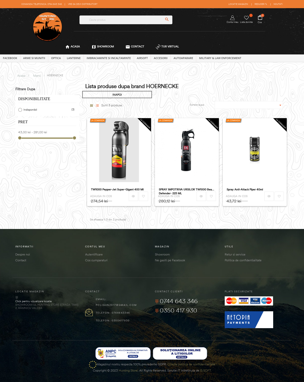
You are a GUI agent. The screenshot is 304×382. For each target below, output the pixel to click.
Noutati (278, 4)
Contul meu (232, 19)
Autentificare (94, 254)
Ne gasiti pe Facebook (170, 260)
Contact (20, 260)
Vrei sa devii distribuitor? (82, 4)
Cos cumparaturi (96, 260)
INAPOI (117, 94)
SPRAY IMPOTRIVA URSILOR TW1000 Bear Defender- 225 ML (186, 191)
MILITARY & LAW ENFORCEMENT (220, 58)
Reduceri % (261, 4)
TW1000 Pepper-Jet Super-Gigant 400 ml (117, 189)
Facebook (10, 58)
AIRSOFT (142, 58)
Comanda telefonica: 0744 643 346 (41, 4)
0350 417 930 (176, 310)
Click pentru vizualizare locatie (33, 301)
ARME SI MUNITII (34, 58)
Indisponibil (48, 109)
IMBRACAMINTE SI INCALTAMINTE (109, 58)
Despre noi (22, 254)
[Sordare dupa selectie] (249, 105)
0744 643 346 (176, 301)
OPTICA (56, 58)
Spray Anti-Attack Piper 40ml (245, 189)
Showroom (162, 254)
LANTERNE (74, 58)
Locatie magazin (238, 4)
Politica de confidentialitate (243, 260)
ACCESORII (161, 58)
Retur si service (235, 254)
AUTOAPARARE (183, 58)
